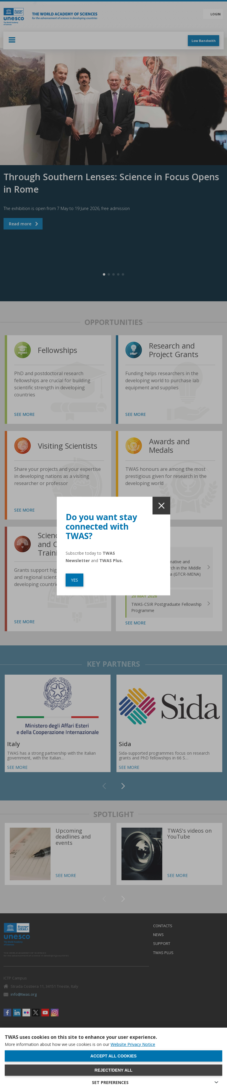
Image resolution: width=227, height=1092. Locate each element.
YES (74, 580)
